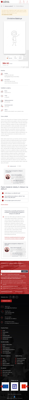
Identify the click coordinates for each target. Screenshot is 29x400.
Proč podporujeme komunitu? (11, 200)
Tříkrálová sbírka (20, 363)
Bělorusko (4, 361)
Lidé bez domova (6, 347)
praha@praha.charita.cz (11, 308)
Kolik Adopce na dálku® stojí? (11, 193)
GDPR (4, 333)
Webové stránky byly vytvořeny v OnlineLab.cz (14, 397)
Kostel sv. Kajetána (21, 360)
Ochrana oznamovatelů (7, 337)
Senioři (4, 346)
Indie (4, 358)
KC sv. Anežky (20, 361)
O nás (4, 330)
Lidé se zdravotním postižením (9, 349)
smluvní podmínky (14, 277)
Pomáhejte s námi (6, 300)
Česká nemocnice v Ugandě (8, 365)
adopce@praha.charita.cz (17, 180)
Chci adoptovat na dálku (7, 14)
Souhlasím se (10, 274)
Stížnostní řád (5, 338)
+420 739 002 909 (9, 312)
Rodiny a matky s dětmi (7, 344)
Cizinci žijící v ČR (6, 351)
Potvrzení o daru (6, 373)
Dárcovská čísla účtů (7, 370)
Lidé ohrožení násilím (7, 352)
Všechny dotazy (4, 204)
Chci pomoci (5, 375)
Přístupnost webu (6, 335)
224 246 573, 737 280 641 (17, 183)
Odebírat (25, 271)
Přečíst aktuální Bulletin (6, 291)
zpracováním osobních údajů (13, 274)
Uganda (4, 360)
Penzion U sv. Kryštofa (21, 358)
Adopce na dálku (9, 6)
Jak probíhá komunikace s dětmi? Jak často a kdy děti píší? (13, 197)
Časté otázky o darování (7, 372)
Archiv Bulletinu (19, 291)
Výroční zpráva (5, 332)
